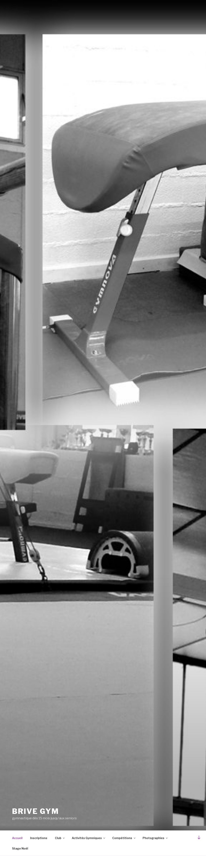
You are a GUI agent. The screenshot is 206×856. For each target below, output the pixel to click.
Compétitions (124, 838)
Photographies (155, 838)
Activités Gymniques (89, 838)
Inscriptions (38, 838)
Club (60, 838)
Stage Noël (20, 848)
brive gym (35, 811)
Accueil (17, 838)
